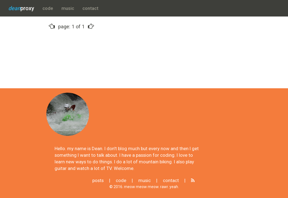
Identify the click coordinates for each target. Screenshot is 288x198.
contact (90, 8)
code (47, 8)
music (67, 8)
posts (98, 180)
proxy (21, 8)
